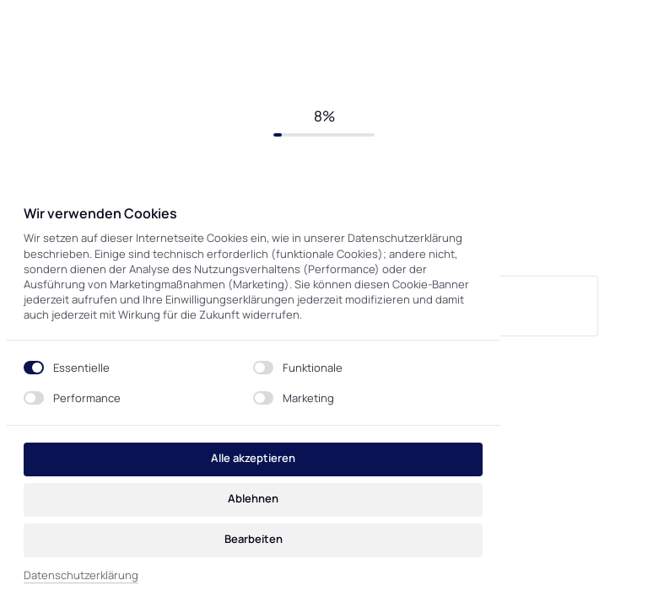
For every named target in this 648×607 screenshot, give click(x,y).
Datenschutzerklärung (81, 575)
